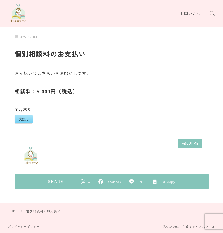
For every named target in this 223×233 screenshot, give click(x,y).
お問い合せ (190, 14)
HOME (13, 211)
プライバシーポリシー (24, 226)
